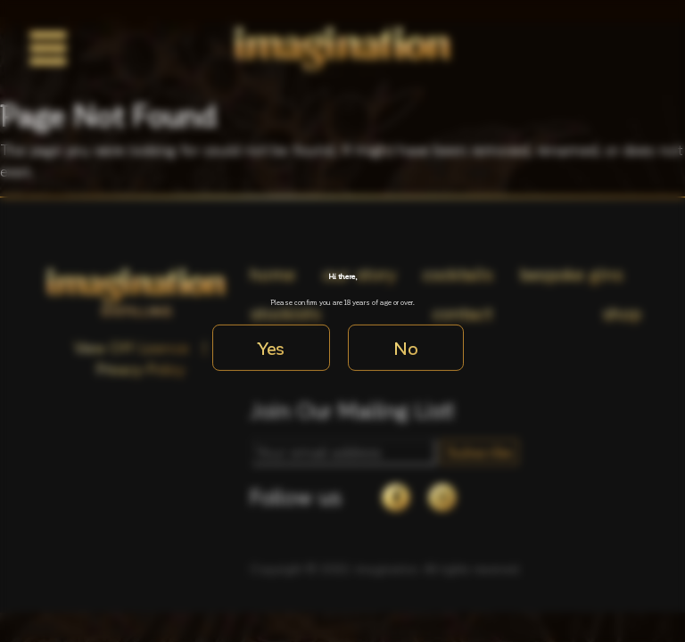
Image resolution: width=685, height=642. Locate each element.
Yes (271, 347)
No (405, 347)
